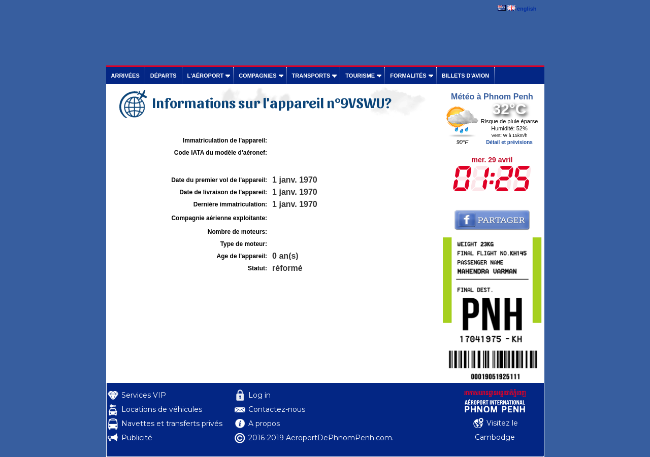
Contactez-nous (276, 409)
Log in (259, 395)
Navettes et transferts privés (171, 423)
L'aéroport (205, 76)
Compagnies (257, 76)
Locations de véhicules (161, 409)
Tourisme (360, 76)
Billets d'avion (465, 76)
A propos (264, 423)
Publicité (136, 437)
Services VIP (143, 395)
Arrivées (125, 76)
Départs (163, 76)
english (527, 9)
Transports (311, 76)
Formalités (408, 76)
